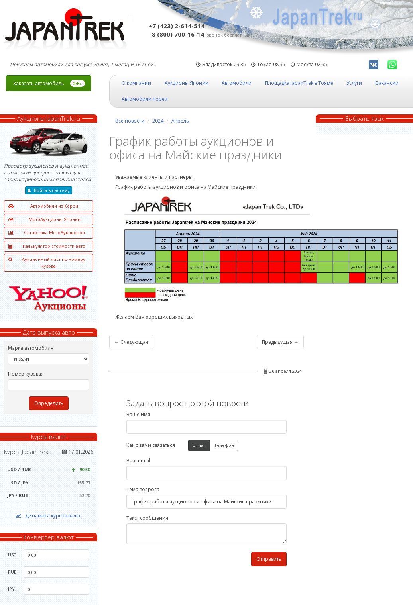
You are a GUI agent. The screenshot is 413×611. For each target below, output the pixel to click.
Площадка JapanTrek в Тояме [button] (299, 83)
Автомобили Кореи (145, 99)
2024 (157, 121)
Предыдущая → (280, 342)
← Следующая (131, 342)
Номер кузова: (25, 373)
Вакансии (387, 83)
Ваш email (138, 460)
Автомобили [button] (237, 83)
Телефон (224, 445)
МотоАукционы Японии (44, 219)
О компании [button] (136, 83)
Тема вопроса (142, 489)
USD (12, 555)
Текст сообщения (147, 518)
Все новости (129, 121)
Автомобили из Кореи (43, 206)
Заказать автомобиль (49, 83)
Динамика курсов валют (49, 515)
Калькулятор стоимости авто (46, 246)
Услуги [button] (354, 83)
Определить (48, 403)
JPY (11, 589)
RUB (12, 572)
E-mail (199, 445)
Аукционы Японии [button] (186, 83)
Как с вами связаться (150, 445)
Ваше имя (138, 414)
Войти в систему (49, 190)
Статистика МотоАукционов (46, 232)
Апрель (180, 121)
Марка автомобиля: (31, 348)
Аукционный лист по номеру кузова (46, 262)
